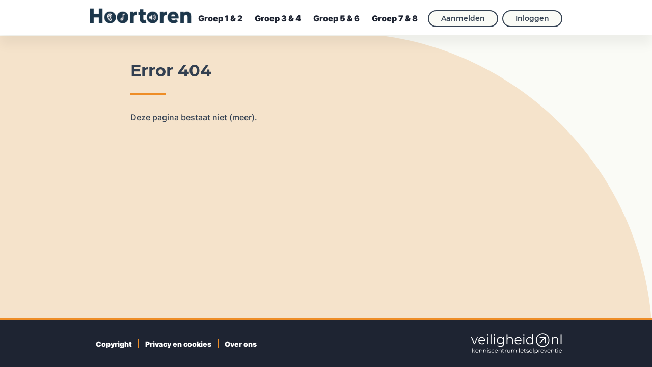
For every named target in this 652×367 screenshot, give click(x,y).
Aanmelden (463, 18)
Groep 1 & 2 (220, 18)
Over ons (241, 343)
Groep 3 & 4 (278, 18)
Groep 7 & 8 (395, 18)
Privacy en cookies (178, 343)
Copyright (114, 343)
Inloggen (532, 18)
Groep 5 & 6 (336, 18)
